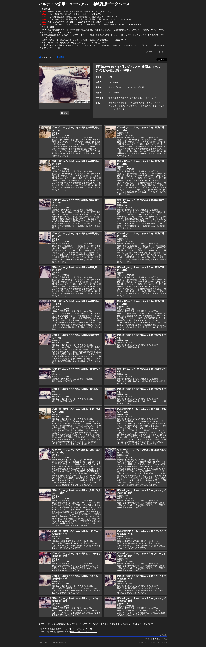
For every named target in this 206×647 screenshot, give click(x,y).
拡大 (64, 113)
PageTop (164, 635)
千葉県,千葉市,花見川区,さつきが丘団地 (126, 87)
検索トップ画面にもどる (81, 629)
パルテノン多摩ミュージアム (155, 639)
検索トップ (45, 57)
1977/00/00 (113, 82)
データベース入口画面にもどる (84, 632)
